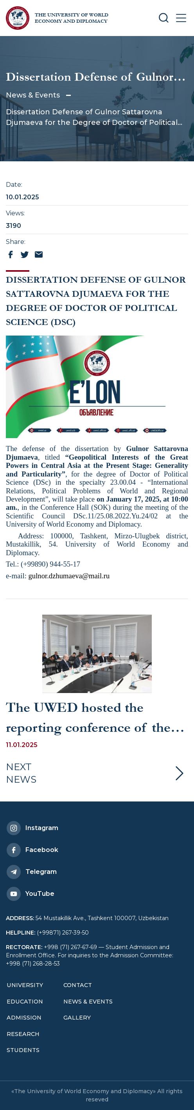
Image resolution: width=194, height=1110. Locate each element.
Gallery (77, 1017)
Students (23, 1050)
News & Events (33, 95)
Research (23, 1034)
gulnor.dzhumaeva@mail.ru (69, 576)
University (25, 985)
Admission (24, 1017)
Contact (77, 985)
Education (25, 1001)
